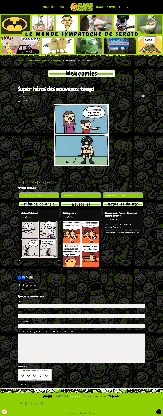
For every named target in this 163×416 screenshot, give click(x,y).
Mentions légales (72, 412)
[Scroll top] (158, 411)
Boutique (99, 7)
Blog (62, 7)
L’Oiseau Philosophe (29, 213)
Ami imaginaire (69, 213)
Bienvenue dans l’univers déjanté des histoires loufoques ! (121, 214)
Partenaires (75, 396)
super (34, 182)
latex (21, 182)
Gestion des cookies (90, 412)
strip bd (49, 182)
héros (27, 182)
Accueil (46, 7)
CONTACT (110, 7)
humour (41, 182)
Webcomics (56, 60)
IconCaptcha (34, 379)
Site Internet (23, 321)
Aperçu (71, 331)
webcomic (58, 182)
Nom (20, 301)
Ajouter (22, 384)
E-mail (20, 311)
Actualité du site (120, 195)
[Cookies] (4, 411)
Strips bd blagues (35, 195)
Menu (53, 7)
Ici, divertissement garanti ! (38, 60)
